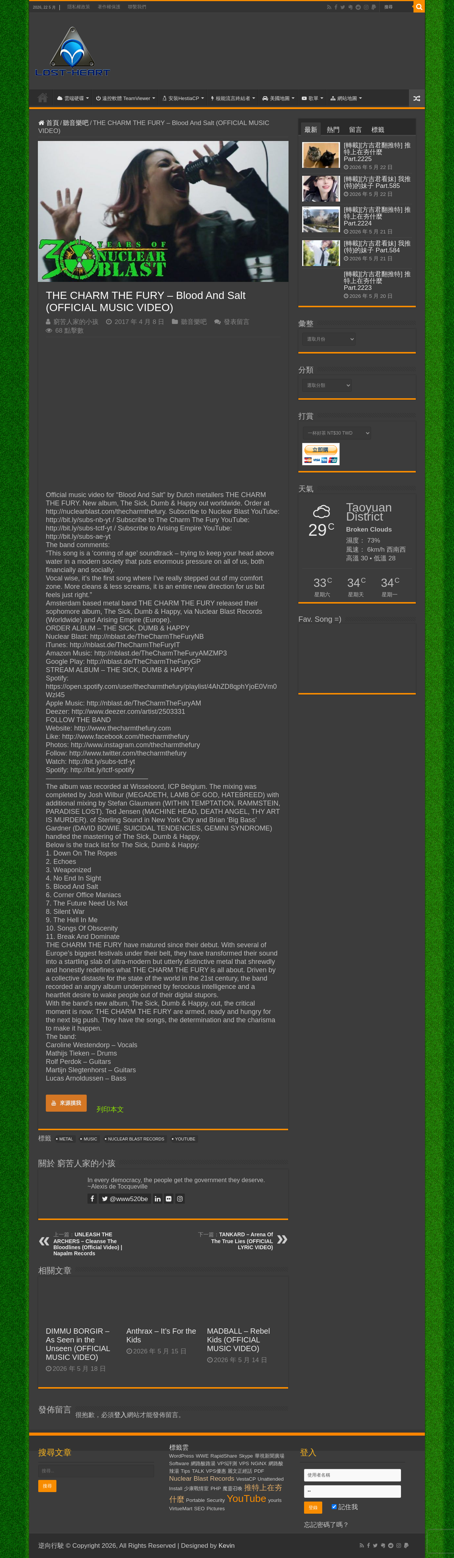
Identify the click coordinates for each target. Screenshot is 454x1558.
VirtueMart (180, 1508)
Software (179, 1463)
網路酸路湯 (203, 1463)
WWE (202, 1456)
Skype (246, 1456)
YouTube (185, 1139)
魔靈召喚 (232, 1488)
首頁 (43, 97)
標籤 (377, 129)
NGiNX (259, 1463)
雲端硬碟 (70, 98)
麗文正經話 (240, 1471)
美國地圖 (276, 98)
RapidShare (224, 1456)
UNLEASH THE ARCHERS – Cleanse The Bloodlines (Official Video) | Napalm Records (87, 1243)
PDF (259, 1471)
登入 (120, 1415)
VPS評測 (227, 1463)
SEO (199, 1508)
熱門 (333, 129)
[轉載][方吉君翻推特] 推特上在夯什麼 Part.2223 (377, 281)
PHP (216, 1488)
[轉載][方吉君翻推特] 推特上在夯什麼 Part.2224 (377, 216)
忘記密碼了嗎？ (326, 1524)
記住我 (345, 1507)
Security (216, 1500)
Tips (185, 1471)
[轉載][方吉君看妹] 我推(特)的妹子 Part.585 (377, 182)
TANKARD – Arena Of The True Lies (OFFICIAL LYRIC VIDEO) (242, 1240)
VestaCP (246, 1479)
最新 (310, 129)
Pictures (215, 1508)
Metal (66, 1139)
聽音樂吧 (76, 123)
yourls (275, 1500)
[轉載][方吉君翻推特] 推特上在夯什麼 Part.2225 (377, 152)
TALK (198, 1471)
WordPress (181, 1456)
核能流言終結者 (230, 98)
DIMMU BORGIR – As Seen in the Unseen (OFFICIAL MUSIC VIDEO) (78, 1344)
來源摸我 (66, 1103)
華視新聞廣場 (269, 1456)
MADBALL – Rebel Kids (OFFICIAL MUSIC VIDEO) (238, 1340)
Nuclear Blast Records (136, 1139)
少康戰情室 (196, 1488)
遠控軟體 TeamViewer (123, 98)
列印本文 (110, 1109)
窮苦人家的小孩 (75, 321)
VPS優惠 (216, 1471)
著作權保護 (109, 6)
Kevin (226, 1545)
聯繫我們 (137, 6)
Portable (195, 1500)
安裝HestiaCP (180, 98)
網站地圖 (344, 98)
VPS (244, 1463)
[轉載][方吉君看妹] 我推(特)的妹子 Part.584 (377, 247)
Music (90, 1139)
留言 (355, 129)
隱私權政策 (78, 6)
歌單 (310, 98)
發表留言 (237, 321)
